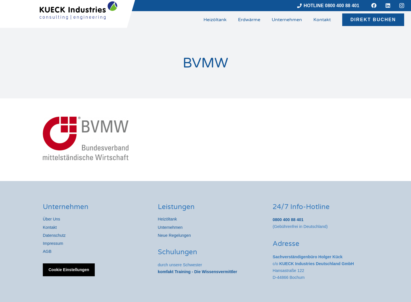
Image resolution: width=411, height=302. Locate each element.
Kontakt (50, 227)
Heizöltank (167, 219)
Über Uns (51, 219)
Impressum (53, 243)
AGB (47, 251)
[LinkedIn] (388, 5)
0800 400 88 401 (288, 219)
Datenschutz (54, 235)
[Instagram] (401, 6)
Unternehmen (170, 227)
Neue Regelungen (174, 235)
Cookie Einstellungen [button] (69, 269)
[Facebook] (373, 5)
